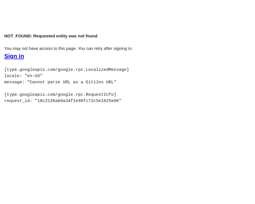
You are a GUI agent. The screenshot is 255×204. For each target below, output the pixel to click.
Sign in (14, 56)
